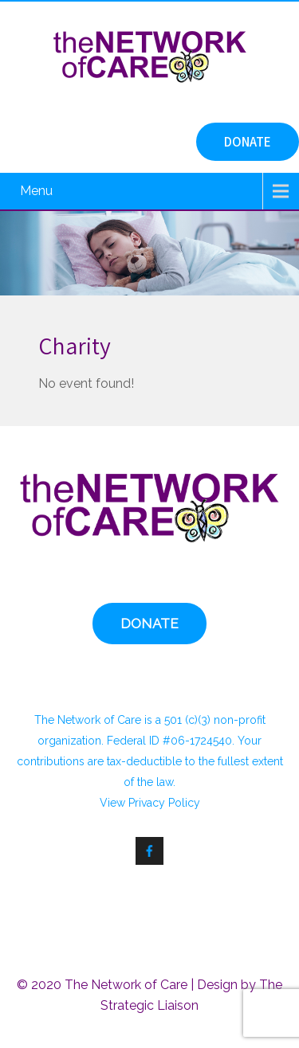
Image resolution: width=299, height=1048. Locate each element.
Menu (36, 190)
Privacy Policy (164, 802)
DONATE (247, 142)
